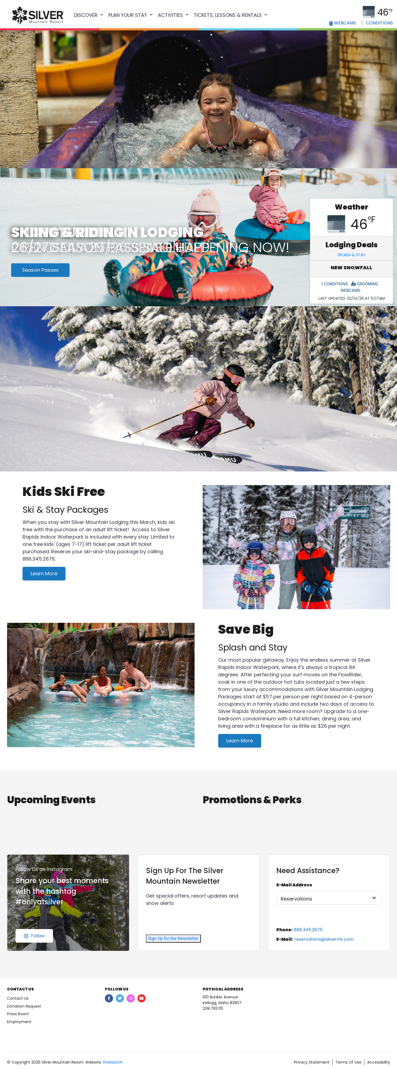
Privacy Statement (312, 1062)
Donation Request (24, 1006)
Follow (34, 936)
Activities (170, 15)
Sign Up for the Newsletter (173, 938)
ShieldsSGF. (113, 1062)
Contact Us (18, 998)
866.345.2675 (308, 930)
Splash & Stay (351, 255)
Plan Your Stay (127, 15)
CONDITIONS (377, 23)
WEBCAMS (342, 23)
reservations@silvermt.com (324, 939)
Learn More (44, 573)
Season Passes (40, 270)
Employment (19, 1021)
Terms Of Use (348, 1062)
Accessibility (378, 1062)
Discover (86, 15)
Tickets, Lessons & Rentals (228, 15)
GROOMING (364, 284)
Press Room (18, 1014)
